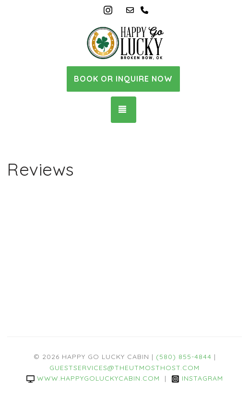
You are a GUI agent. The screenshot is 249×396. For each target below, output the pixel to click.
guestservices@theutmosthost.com (124, 367)
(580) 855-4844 (184, 356)
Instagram (197, 378)
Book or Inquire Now (123, 79)
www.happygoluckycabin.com (93, 378)
